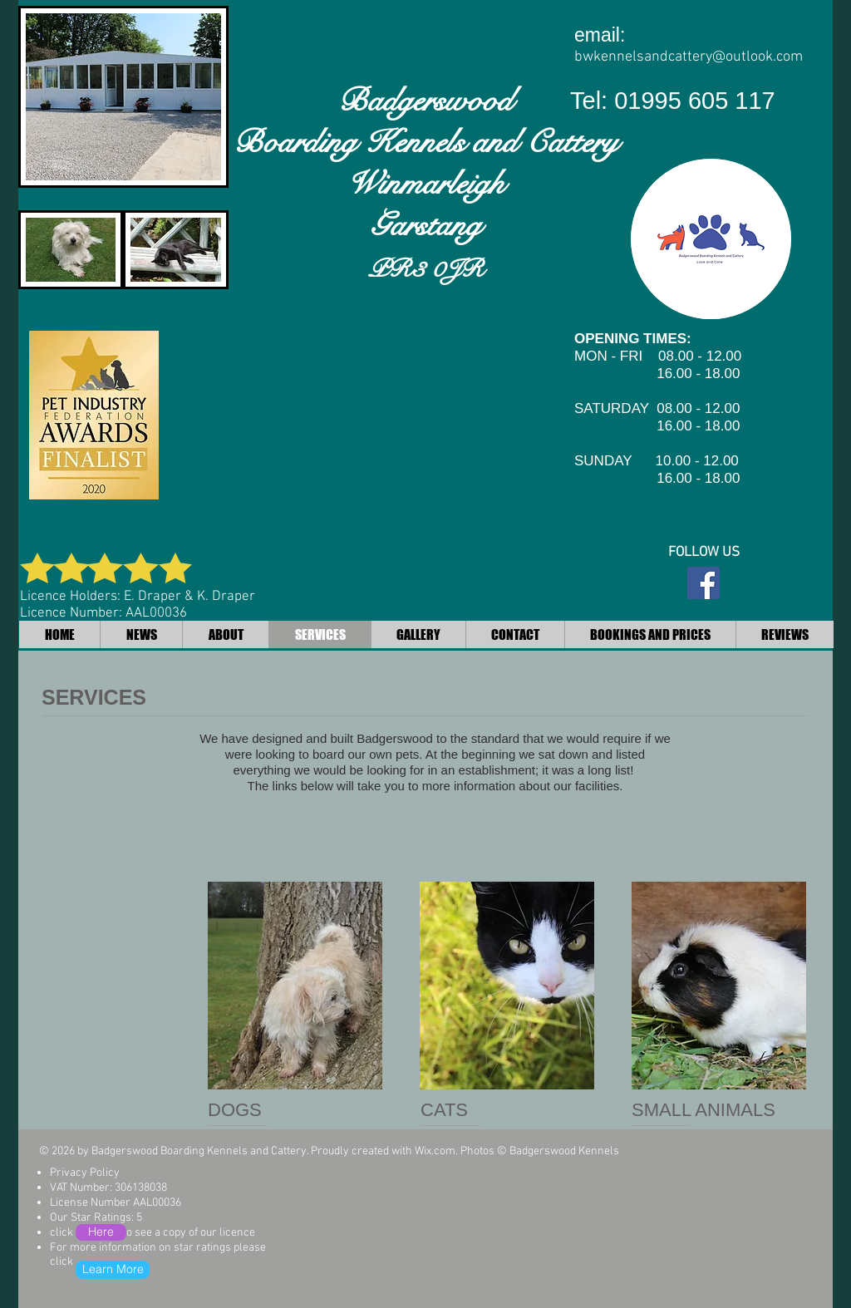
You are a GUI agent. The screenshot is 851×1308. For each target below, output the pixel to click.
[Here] (101, 1232)
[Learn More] (113, 1270)
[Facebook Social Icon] (703, 583)
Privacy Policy (85, 1173)
